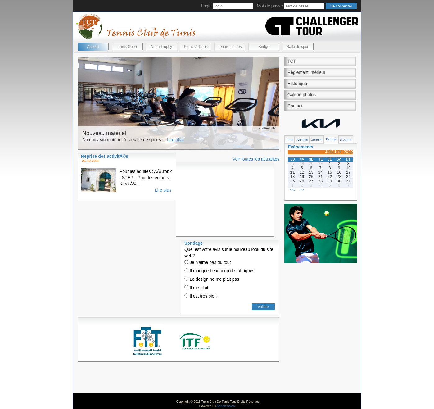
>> (301, 190)
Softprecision (226, 406)
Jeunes (316, 140)
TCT (291, 61)
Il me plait (196, 287)
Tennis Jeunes (230, 46)
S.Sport (345, 140)
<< (292, 190)
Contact (294, 105)
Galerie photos (301, 94)
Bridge (264, 46)
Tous (289, 140)
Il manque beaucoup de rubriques (219, 270)
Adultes (302, 140)
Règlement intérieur (306, 72)
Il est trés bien (200, 295)
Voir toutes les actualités (256, 159)
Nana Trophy (161, 46)
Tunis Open (127, 46)
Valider (263, 307)
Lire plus (175, 139)
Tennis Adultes (195, 46)
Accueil (93, 46)
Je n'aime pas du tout (207, 262)
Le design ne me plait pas (211, 279)
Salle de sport (298, 46)
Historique (297, 83)
